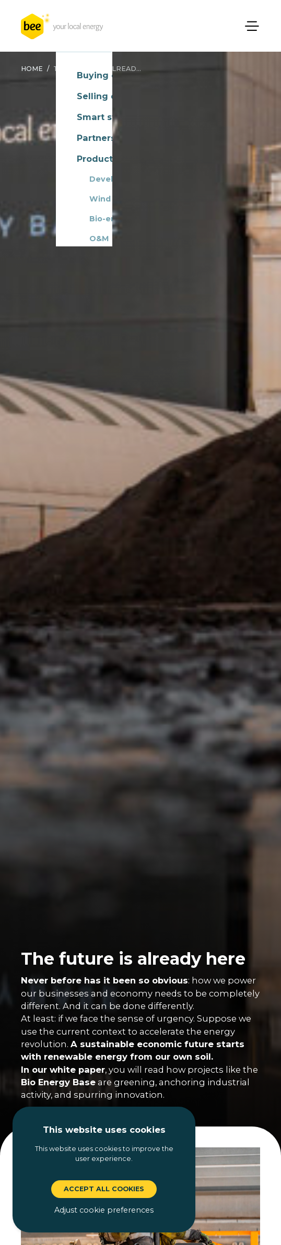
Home (32, 69)
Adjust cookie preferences (104, 1210)
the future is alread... (97, 69)
